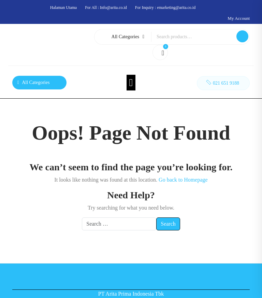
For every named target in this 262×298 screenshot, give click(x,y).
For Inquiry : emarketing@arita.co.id (165, 7)
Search (242, 36)
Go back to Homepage (183, 180)
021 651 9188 (222, 82)
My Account (239, 18)
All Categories (128, 36)
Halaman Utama (63, 7)
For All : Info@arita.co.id (106, 7)
